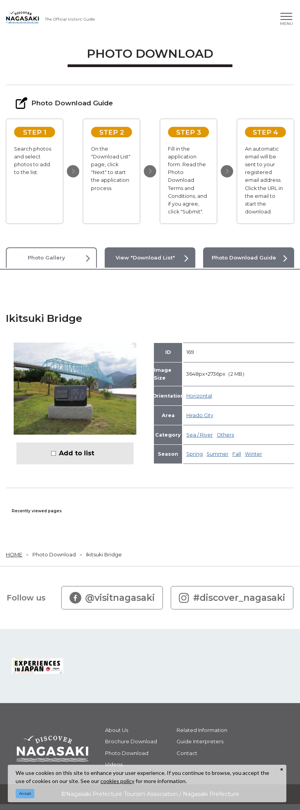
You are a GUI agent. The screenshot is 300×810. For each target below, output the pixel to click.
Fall (236, 454)
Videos (114, 764)
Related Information (202, 730)
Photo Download (54, 554)
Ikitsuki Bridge (104, 554)
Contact (187, 753)
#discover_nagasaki (232, 598)
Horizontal (199, 396)
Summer (218, 454)
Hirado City (199, 415)
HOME (14, 554)
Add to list (76, 453)
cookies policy (117, 781)
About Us (116, 730)
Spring (194, 454)
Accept (25, 793)
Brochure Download (131, 741)
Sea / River (199, 435)
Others (225, 435)
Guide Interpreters (200, 741)
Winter (253, 454)
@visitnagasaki (112, 598)
